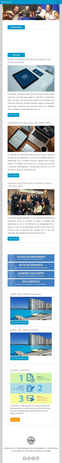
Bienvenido (6, 2)
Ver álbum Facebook (19, 322)
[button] (7, 12)
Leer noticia (13, 115)
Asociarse (15, 419)
